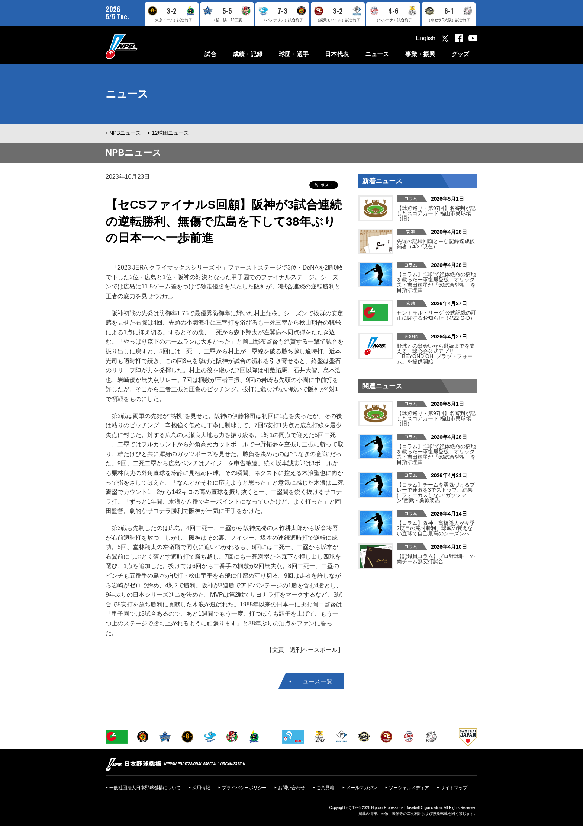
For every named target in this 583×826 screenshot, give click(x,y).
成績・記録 (247, 54)
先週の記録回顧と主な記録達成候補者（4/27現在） (436, 243)
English (425, 38)
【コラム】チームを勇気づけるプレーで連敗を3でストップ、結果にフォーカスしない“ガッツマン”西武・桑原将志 (436, 492)
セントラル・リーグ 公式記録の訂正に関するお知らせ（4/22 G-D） (436, 315)
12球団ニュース (170, 133)
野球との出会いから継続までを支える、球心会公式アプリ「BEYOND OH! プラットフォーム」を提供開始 (436, 353)
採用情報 (201, 787)
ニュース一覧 (314, 681)
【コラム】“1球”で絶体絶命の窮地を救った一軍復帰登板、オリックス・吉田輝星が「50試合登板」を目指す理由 (436, 282)
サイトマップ (454, 787)
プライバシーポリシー (244, 787)
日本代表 (337, 54)
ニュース (377, 54)
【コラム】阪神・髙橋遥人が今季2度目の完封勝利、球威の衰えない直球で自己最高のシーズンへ (436, 528)
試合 (210, 54)
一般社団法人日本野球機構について (145, 787)
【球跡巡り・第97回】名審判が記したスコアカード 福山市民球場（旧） (436, 213)
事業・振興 (420, 54)
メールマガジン (361, 787)
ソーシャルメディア (409, 787)
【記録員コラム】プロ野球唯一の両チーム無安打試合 (436, 558)
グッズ (460, 54)
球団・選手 (294, 54)
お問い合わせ (291, 787)
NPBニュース (125, 133)
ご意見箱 (325, 787)
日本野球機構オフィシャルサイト (140, 46)
